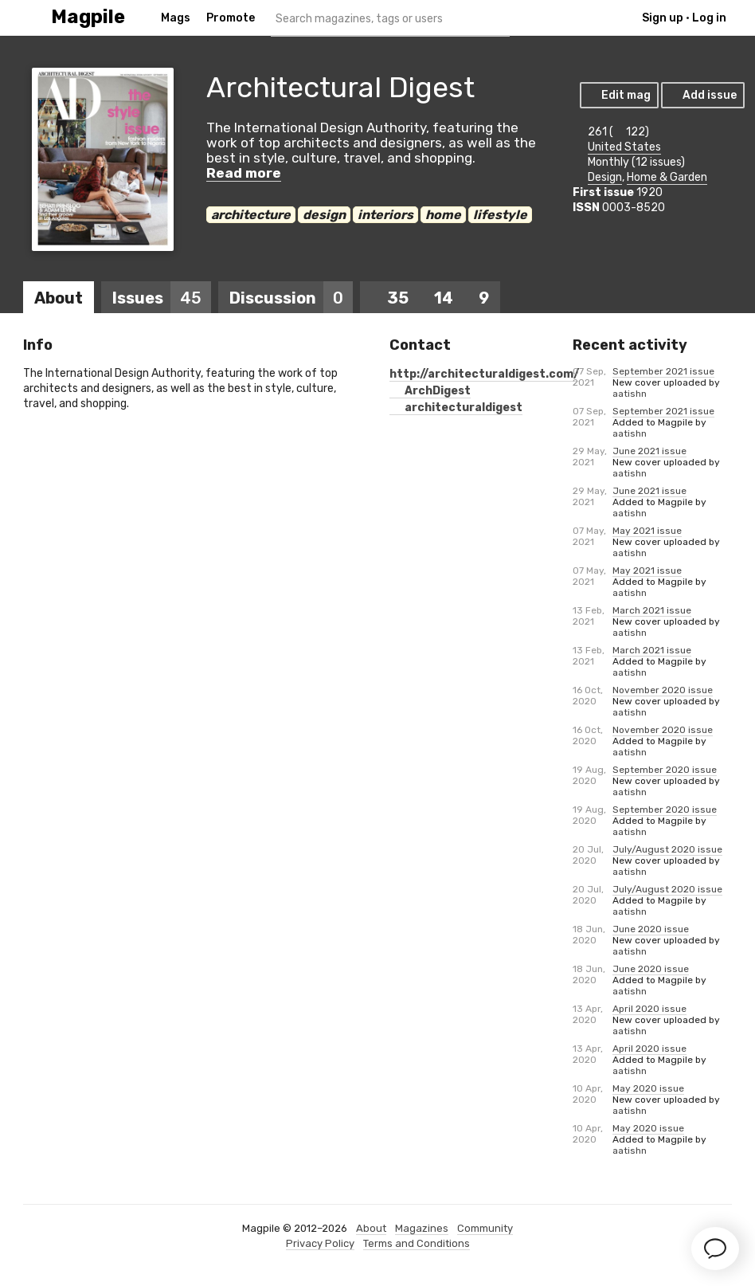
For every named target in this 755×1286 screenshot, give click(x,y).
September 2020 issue (664, 769)
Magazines (421, 1228)
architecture (251, 214)
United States (624, 147)
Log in (709, 18)
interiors (385, 214)
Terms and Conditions (416, 1243)
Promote (230, 18)
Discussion (291, 298)
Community (485, 1228)
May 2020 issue (648, 1088)
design (324, 214)
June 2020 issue (650, 929)
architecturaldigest (455, 407)
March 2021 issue (651, 610)
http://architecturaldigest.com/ (484, 374)
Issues (161, 298)
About (58, 298)
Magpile (88, 17)
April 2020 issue (649, 1008)
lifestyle (500, 214)
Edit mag (618, 95)
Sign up (662, 18)
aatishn (629, 393)
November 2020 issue (662, 690)
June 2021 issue (649, 451)
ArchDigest (430, 391)
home (443, 214)
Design (605, 177)
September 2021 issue (663, 371)
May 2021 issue (647, 530)
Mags (175, 18)
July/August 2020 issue (667, 849)
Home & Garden (667, 177)
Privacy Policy (320, 1243)
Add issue (702, 95)
